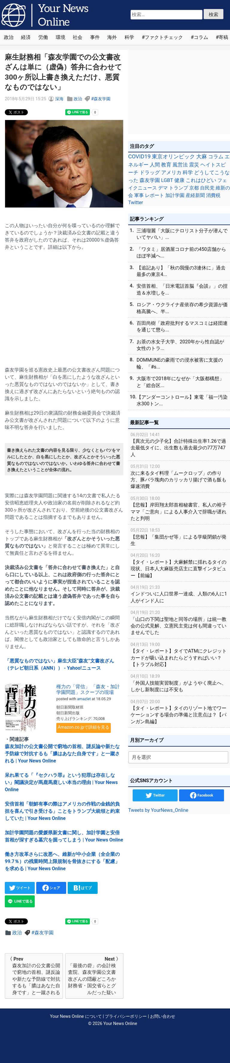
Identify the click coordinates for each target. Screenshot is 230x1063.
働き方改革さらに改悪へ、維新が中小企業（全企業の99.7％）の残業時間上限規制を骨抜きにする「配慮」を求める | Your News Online (62, 861)
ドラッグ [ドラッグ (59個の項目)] (150, 172)
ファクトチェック (164, 37)
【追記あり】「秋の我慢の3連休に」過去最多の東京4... (181, 271)
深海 (59, 98)
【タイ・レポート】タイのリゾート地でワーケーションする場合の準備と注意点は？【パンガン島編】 (179, 711)
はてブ (83, 888)
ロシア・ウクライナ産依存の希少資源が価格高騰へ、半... (182, 308)
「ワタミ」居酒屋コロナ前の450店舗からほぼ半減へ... (181, 252)
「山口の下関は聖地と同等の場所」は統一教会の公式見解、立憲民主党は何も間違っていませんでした (179, 622)
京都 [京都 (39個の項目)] (194, 188)
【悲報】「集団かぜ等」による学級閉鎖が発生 (179, 536)
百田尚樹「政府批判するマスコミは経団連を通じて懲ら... (182, 326)
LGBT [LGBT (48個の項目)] (167, 180)
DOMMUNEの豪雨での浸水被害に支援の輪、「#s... (180, 363)
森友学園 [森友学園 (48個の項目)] (150, 180)
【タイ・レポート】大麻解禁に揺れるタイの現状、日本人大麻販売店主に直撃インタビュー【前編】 (179, 565)
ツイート (20, 888)
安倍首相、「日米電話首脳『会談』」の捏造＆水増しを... (182, 289)
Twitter (155, 795)
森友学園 (102, 98)
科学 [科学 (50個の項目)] (188, 172)
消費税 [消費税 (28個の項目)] (213, 195)
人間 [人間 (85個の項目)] (155, 165)
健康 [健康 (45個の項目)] (179, 180)
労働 (43, 37)
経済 (26, 37)
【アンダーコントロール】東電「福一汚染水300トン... (182, 400)
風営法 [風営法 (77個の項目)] (180, 165)
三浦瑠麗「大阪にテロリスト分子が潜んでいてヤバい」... (182, 234)
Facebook (201, 795)
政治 (8, 37)
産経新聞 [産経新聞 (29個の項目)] (195, 195)
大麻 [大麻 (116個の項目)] (201, 157)
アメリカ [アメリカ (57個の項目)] (171, 172)
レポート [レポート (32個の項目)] (154, 195)
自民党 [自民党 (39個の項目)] (207, 188)
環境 (60, 37)
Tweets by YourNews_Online (158, 810)
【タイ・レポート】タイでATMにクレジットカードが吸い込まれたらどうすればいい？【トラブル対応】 (179, 654)
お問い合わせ (162, 1016)
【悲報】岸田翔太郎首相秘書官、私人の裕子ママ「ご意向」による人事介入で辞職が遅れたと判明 (179, 508)
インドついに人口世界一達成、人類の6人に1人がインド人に (179, 593)
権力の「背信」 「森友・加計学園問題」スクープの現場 (88, 689)
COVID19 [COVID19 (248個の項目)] (139, 156)
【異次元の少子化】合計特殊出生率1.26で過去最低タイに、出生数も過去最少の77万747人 (179, 444)
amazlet (84, 699)
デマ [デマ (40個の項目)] (163, 188)
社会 (77, 37)
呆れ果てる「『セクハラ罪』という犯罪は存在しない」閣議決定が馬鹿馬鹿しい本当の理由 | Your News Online (61, 782)
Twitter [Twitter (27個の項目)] (135, 202)
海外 (112, 37)
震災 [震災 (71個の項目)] (194, 165)
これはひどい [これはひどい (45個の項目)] (201, 180)
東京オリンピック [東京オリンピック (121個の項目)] (173, 156)
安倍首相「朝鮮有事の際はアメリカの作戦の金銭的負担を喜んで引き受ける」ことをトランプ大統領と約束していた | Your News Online (62, 811)
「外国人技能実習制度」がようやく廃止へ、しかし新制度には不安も (179, 682)
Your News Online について (76, 1016)
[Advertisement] (64, 305)
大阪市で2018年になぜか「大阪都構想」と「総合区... (180, 382)
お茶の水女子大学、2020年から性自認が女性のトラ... (180, 345)
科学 (129, 37)
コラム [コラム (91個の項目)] (215, 157)
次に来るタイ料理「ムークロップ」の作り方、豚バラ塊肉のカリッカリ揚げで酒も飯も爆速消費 (179, 476)
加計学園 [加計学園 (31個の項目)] (174, 195)
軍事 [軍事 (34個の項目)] (139, 195)
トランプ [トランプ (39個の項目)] (178, 188)
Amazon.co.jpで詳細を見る (83, 727)
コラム (201, 37)
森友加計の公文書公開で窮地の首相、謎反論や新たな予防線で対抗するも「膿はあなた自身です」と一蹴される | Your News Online (62, 754)
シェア (51, 888)
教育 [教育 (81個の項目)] (166, 165)
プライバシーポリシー (126, 1016)
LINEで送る (20, 901)
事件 (95, 37)
